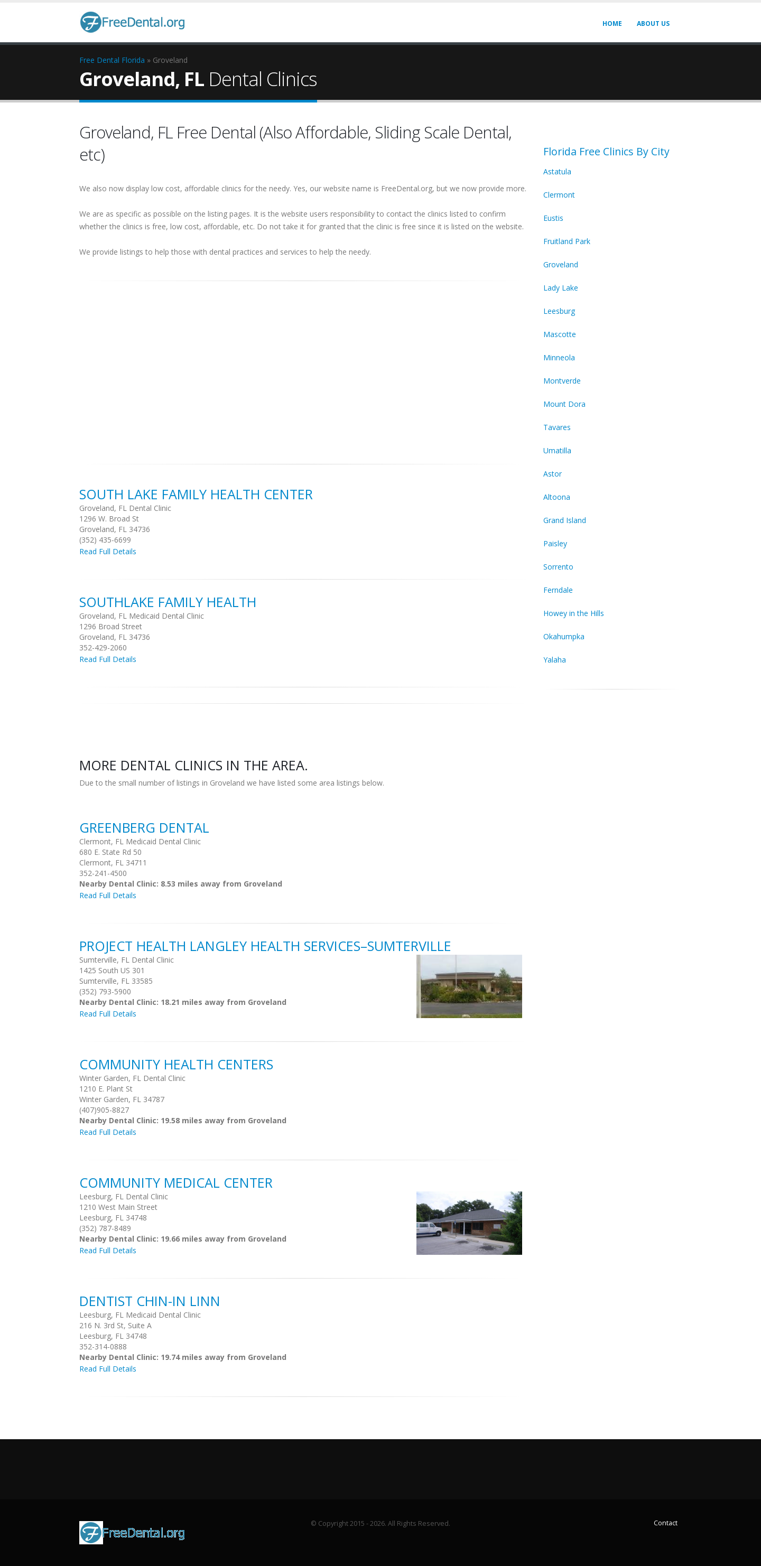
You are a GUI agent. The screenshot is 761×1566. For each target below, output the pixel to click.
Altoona (556, 497)
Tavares (557, 427)
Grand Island (564, 520)
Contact (666, 1522)
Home (612, 23)
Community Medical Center (176, 1182)
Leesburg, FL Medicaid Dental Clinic (140, 1315)
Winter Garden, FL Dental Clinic (132, 1078)
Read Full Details (107, 551)
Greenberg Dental (144, 827)
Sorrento (558, 567)
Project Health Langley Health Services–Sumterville (265, 946)
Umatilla (557, 450)
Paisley (555, 543)
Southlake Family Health (167, 602)
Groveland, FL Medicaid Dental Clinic (141, 616)
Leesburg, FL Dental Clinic (123, 1196)
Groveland (560, 264)
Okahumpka (563, 636)
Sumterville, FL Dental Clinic (126, 960)
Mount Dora (564, 404)
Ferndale (558, 590)
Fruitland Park (566, 241)
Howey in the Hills (573, 613)
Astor (552, 474)
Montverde (562, 381)
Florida (133, 60)
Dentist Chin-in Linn (149, 1301)
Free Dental (99, 60)
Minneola (559, 357)
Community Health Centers (176, 1064)
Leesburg (559, 311)
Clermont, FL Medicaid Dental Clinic (140, 841)
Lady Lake (560, 288)
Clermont (559, 195)
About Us (653, 23)
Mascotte (559, 334)
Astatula (557, 171)
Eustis (553, 218)
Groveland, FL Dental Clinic (125, 508)
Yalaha (554, 660)
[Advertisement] (303, 367)
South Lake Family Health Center (196, 494)
